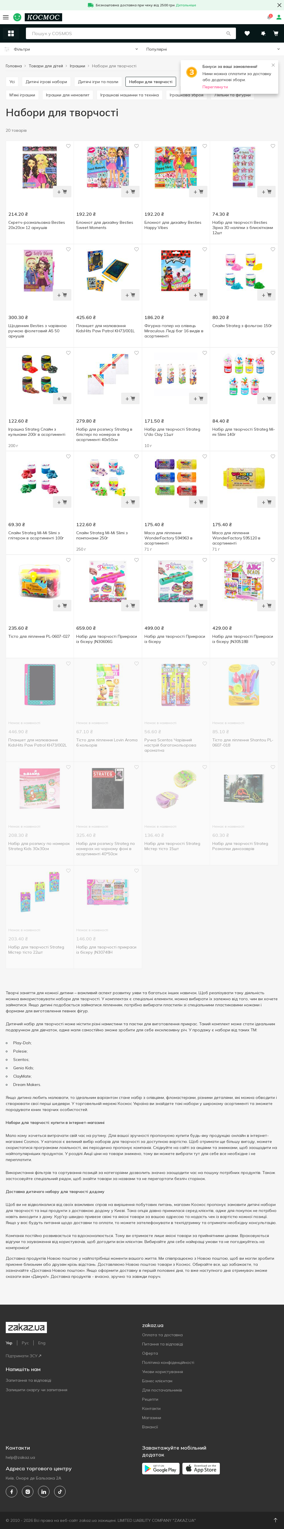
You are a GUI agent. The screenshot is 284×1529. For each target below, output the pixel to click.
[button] (228, 33)
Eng (41, 1342)
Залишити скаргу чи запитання (36, 1389)
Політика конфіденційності (168, 1362)
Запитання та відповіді (28, 1380)
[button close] (279, 5)
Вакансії (150, 1426)
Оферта (150, 1353)
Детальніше (186, 5)
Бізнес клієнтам (157, 1380)
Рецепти (150, 1399)
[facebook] (11, 1491)
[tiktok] (60, 1491)
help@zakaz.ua (20, 1457)
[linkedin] (43, 1491)
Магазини (151, 1417)
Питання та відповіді (162, 1344)
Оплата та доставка (162, 1334)
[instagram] (27, 1491)
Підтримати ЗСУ (23, 1355)
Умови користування (162, 1371)
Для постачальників (162, 1390)
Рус (25, 1342)
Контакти (151, 1408)
